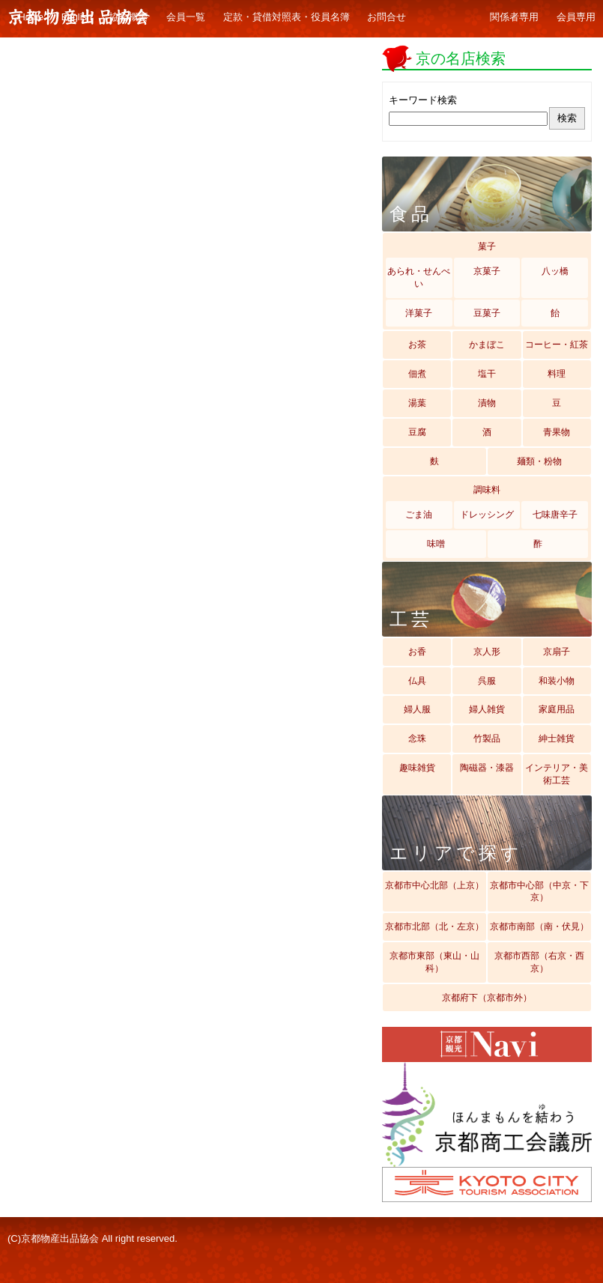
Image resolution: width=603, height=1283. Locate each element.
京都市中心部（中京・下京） (539, 891)
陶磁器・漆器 (487, 767)
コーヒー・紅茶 (556, 344)
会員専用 (576, 17)
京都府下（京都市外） (487, 997)
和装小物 (557, 681)
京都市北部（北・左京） (434, 926)
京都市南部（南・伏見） (539, 926)
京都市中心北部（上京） (434, 885)
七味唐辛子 (555, 514)
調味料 (486, 490)
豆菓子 (486, 313)
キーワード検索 (423, 100)
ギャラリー (448, 18)
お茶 (417, 344)
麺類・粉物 (539, 461)
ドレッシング (487, 514)
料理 (557, 373)
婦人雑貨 (487, 709)
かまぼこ (487, 344)
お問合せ (386, 17)
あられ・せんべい (418, 277)
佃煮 (417, 373)
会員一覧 (185, 17)
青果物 (556, 432)
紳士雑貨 (557, 738)
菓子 (487, 246)
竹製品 (486, 738)
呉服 (487, 681)
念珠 (417, 738)
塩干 (487, 373)
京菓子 (486, 271)
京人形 (486, 651)
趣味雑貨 (417, 767)
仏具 (417, 681)
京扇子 (556, 651)
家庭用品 (557, 709)
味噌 (436, 544)
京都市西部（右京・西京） (539, 962)
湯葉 (417, 403)
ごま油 (418, 514)
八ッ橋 (555, 271)
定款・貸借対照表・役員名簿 (286, 17)
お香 (417, 651)
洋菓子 (418, 313)
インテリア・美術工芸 (556, 774)
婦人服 (417, 709)
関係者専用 (514, 17)
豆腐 (417, 432)
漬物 (487, 403)
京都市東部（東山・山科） (434, 962)
